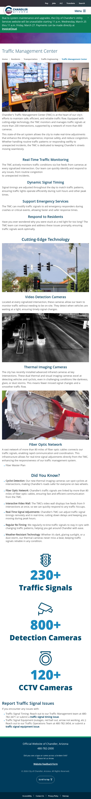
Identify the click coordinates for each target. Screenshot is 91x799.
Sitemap (65, 796)
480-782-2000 (45, 748)
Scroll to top (45, 779)
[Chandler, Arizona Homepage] (16, 10)
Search (82, 3)
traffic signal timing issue (44, 716)
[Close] (88, 17)
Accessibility (27, 796)
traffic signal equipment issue (22, 726)
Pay (46, 3)
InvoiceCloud (9, 28)
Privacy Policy (53, 796)
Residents (15, 59)
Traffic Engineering (49, 59)
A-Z (61, 3)
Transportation (31, 59)
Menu (78, 11)
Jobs (54, 3)
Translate (71, 3)
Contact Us (40, 796)
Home (5, 59)
